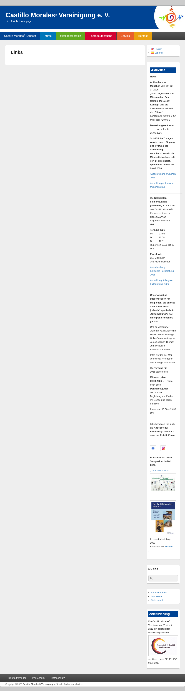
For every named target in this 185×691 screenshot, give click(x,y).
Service (125, 35)
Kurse (48, 35)
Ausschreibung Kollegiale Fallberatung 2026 (162, 271)
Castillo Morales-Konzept (20, 35)
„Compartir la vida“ (159, 470)
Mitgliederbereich (70, 35)
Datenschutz (157, 600)
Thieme (168, 546)
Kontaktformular (159, 592)
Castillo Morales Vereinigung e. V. (58, 15)
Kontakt (143, 35)
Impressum (156, 596)
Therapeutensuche (100, 35)
